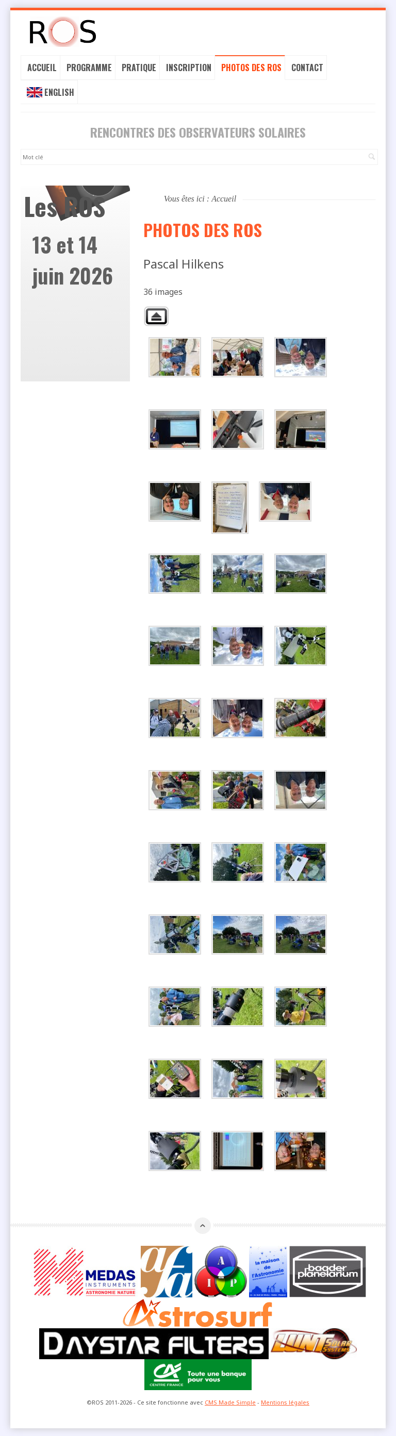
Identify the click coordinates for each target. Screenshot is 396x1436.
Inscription (188, 67)
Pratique (139, 67)
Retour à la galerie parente (156, 316)
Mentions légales (285, 1402)
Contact (307, 67)
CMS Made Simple (230, 1402)
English (50, 92)
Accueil (42, 67)
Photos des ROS (251, 67)
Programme (89, 67)
